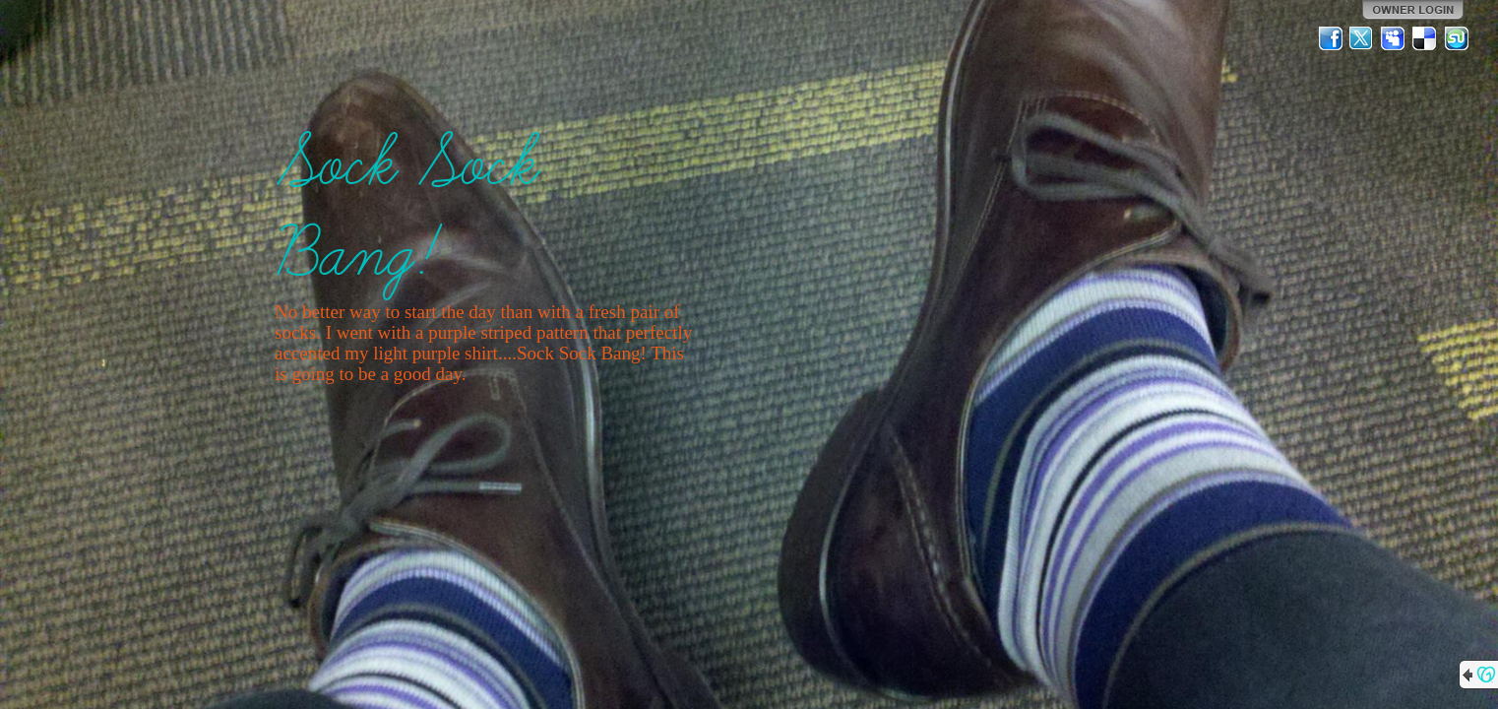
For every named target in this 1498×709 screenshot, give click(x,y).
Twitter (1362, 38)
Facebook (1330, 38)
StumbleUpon (1456, 38)
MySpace (1393, 38)
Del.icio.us (1425, 38)
